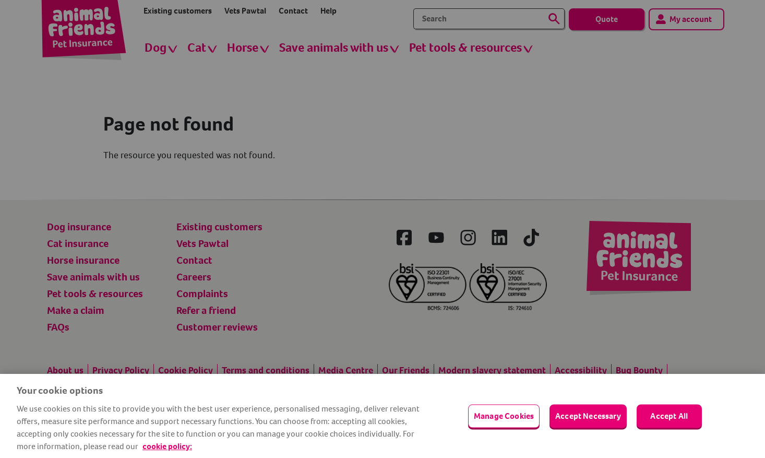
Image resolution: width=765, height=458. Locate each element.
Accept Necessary (588, 415)
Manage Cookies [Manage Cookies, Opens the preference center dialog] (504, 415)
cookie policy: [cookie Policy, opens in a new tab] (167, 446)
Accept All (669, 415)
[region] (382, 416)
